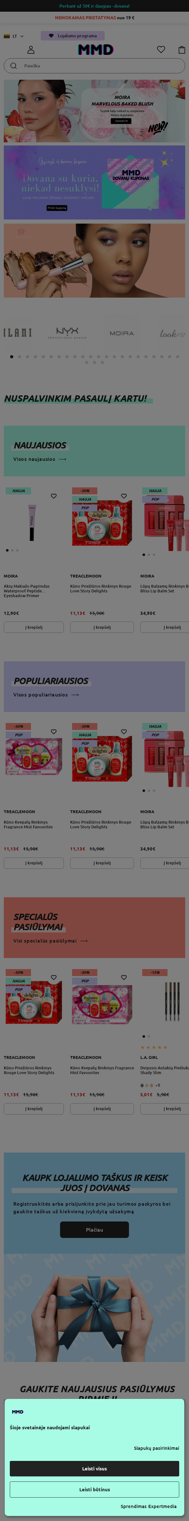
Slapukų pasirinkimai (156, 1448)
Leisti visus (94, 1468)
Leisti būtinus (94, 1489)
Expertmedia (162, 1506)
